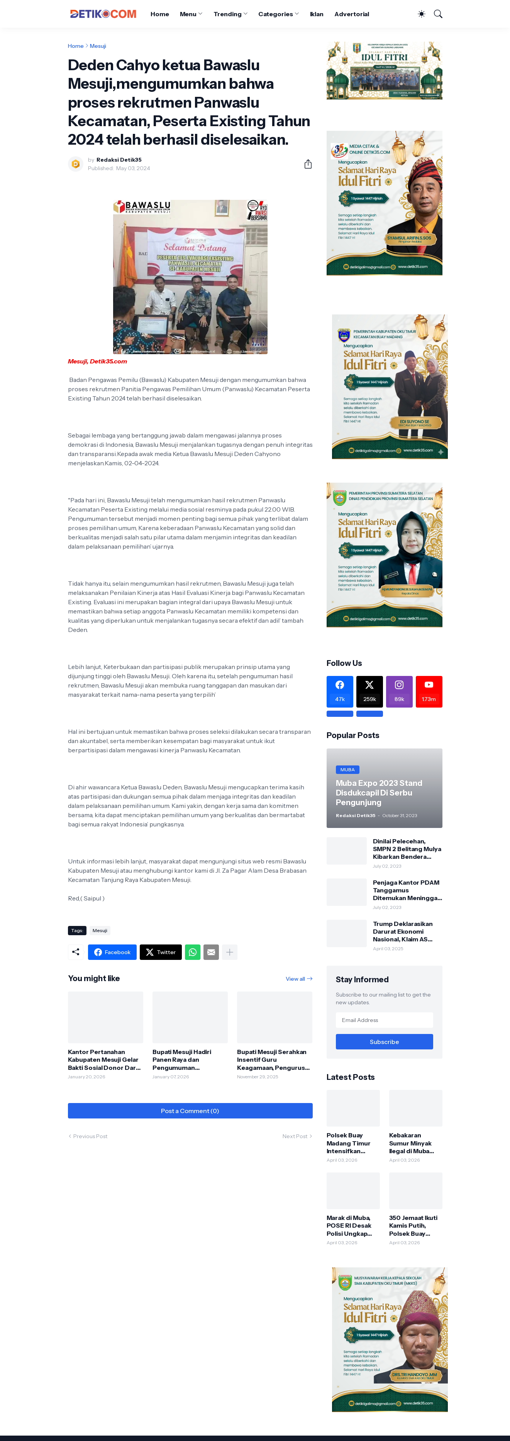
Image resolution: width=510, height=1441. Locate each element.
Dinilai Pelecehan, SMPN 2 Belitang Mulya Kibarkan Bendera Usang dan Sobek (407, 849)
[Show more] (229, 952)
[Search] (434, 14)
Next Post (295, 1136)
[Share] (305, 164)
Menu (188, 14)
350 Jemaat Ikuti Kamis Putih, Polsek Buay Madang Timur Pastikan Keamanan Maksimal (413, 1225)
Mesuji (98, 45)
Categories (275, 14)
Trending (227, 14)
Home (160, 14)
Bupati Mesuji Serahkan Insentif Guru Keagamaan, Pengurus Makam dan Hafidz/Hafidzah (272, 1059)
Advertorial (351, 14)
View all (295, 978)
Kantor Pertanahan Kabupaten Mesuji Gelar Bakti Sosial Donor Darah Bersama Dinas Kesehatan (105, 1059)
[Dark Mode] (417, 14)
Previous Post (90, 1136)
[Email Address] (384, 1020)
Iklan (317, 14)
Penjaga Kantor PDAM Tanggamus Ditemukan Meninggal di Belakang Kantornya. (407, 890)
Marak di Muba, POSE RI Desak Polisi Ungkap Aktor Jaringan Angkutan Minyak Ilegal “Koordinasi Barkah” (353, 1225)
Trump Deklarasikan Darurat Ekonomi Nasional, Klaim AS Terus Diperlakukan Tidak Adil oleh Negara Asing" (407, 931)
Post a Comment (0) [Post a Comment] (190, 1111)
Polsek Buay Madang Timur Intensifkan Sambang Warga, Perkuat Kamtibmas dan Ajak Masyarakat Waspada (352, 1143)
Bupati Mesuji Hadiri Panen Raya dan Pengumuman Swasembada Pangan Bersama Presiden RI (184, 1059)
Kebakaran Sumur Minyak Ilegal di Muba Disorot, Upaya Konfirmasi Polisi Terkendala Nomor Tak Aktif (414, 1143)
